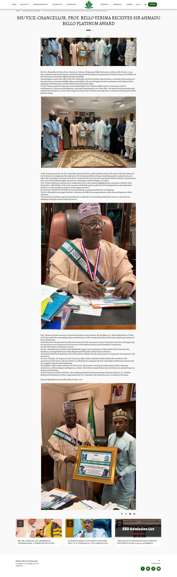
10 (70, 523)
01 (20, 523)
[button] (24, 4)
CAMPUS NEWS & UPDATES (31, 11)
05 (119, 523)
